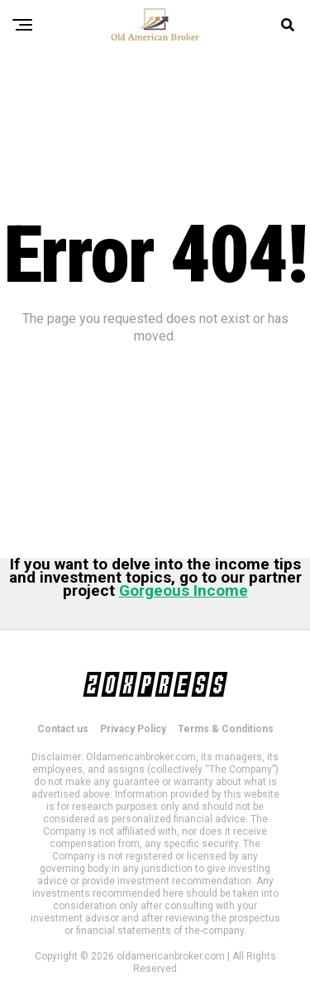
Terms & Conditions (226, 729)
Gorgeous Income (183, 590)
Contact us (62, 729)
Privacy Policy (133, 729)
